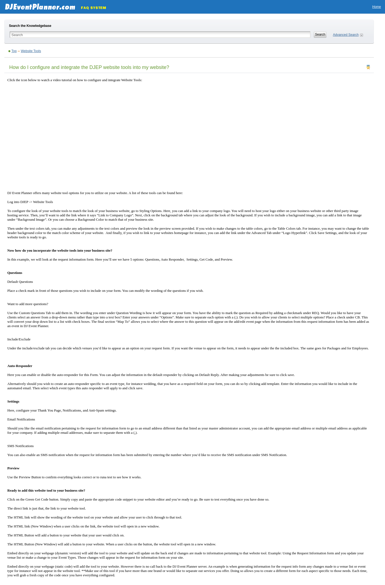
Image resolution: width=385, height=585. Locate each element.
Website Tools (31, 51)
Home (376, 7)
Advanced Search (346, 35)
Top (14, 51)
